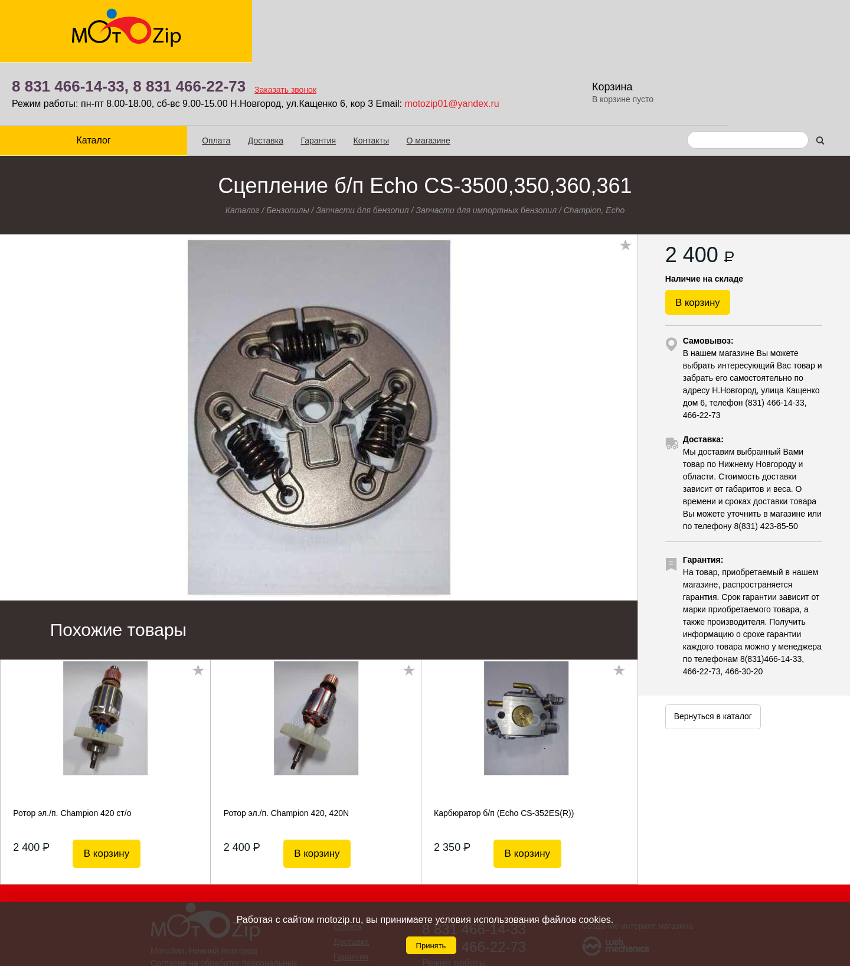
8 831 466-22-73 (333, 23)
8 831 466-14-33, (214, 23)
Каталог (72, 77)
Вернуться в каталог (713, 666)
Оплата (173, 77)
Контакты (328, 77)
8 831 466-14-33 (474, 866)
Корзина (776, 24)
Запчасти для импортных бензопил (486, 147)
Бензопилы (287, 147)
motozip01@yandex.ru (596, 41)
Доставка (222, 77)
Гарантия (275, 77)
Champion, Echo (594, 147)
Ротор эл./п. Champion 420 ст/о (72, 750)
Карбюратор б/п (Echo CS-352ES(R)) (504, 750)
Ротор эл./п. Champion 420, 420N (286, 750)
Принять (431, 945)
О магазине (385, 77)
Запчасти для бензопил (362, 147)
